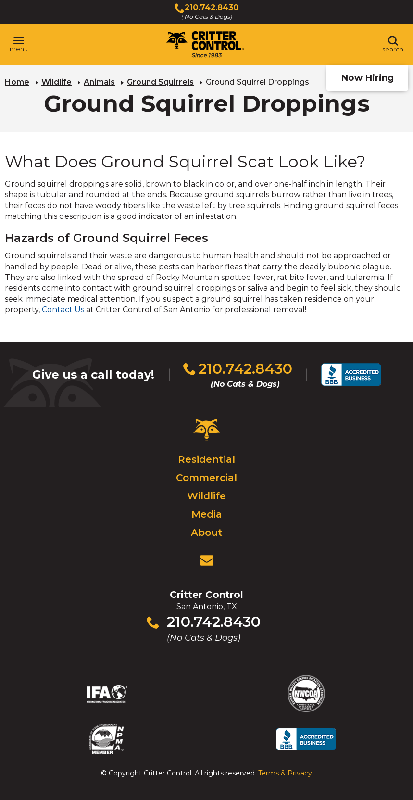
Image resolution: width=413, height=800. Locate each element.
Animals (99, 82)
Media (206, 514)
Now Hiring (367, 77)
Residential (206, 459)
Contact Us (63, 309)
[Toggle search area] (392, 44)
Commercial (206, 477)
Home (17, 82)
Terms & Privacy (285, 773)
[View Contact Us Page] (206, 560)
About (207, 532)
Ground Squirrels (160, 82)
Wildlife (56, 82)
